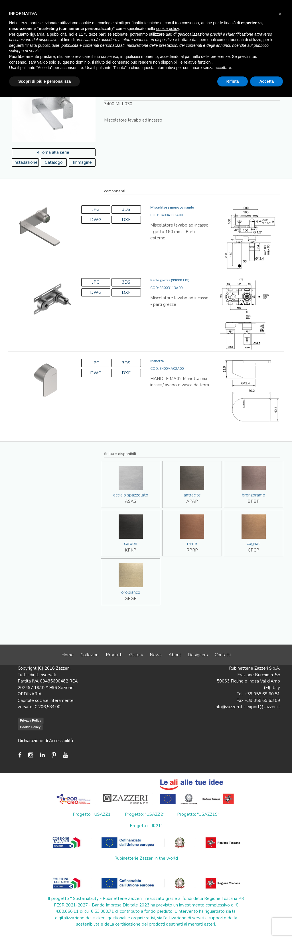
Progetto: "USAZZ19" (198, 814)
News (156, 655)
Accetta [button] (266, 81)
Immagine (82, 162)
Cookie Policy (30, 727)
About (175, 655)
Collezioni (89, 655)
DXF (126, 220)
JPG (96, 209)
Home (68, 655)
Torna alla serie (53, 152)
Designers (198, 655)
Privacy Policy (30, 720)
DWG (96, 220)
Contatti (223, 655)
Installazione (25, 162)
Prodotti (114, 655)
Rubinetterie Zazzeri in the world (146, 858)
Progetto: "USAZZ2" (145, 814)
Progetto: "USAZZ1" (92, 814)
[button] (280, 13)
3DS (126, 209)
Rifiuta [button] (232, 81)
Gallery (136, 655)
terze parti (97, 34)
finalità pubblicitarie (42, 45)
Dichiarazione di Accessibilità (45, 741)
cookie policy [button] (167, 28)
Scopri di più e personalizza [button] (44, 81)
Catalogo (54, 162)
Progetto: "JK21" (146, 826)
